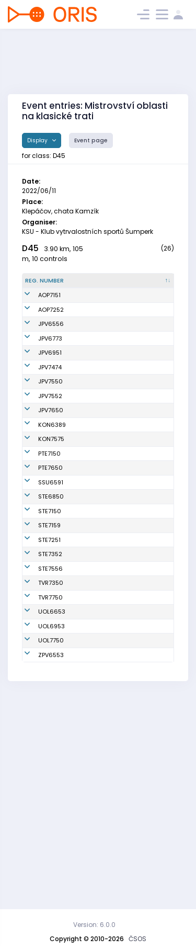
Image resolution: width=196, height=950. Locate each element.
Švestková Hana (97, 446)
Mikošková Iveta (96, 636)
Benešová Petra (95, 534)
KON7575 (51, 534)
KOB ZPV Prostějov (143, 857)
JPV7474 (50, 423)
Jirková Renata (95, 858)
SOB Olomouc (149, 810)
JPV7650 (50, 492)
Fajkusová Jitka (96, 377)
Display (38, 140)
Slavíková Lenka (97, 755)
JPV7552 (50, 469)
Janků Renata (93, 682)
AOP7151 (49, 308)
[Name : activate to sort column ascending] (99, 285)
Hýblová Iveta (93, 423)
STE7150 (49, 636)
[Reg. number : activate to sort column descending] (46, 285)
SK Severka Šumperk (146, 590)
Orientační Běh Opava (146, 308)
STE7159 (49, 659)
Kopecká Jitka (93, 839)
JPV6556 (51, 354)
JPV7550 (50, 446)
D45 (30, 248)
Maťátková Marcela (89, 659)
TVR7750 (50, 787)
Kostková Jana (95, 308)
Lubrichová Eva (95, 728)
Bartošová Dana (96, 571)
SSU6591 (50, 590)
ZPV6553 (51, 858)
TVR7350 (50, 755)
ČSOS (137, 938)
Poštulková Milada (89, 613)
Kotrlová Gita (92, 824)
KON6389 (52, 515)
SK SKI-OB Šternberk (144, 613)
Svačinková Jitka (98, 787)
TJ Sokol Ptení (149, 553)
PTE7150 (49, 553)
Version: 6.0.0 (94, 924)
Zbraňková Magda (89, 705)
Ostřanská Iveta (97, 590)
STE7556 (50, 728)
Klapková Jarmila (86, 552)
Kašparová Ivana (98, 400)
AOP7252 (51, 331)
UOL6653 (51, 810)
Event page (91, 140)
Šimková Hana (94, 810)
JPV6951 (50, 400)
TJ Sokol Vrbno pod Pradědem (145, 755)
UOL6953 (51, 824)
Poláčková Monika (88, 469)
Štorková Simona (97, 354)
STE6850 (51, 613)
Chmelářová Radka (91, 492)
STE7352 (50, 705)
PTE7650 (50, 571)
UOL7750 (51, 839)
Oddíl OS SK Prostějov (147, 354)
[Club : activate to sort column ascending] (150, 285)
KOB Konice (146, 515)
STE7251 (49, 682)
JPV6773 (50, 377)
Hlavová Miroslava (87, 515)
